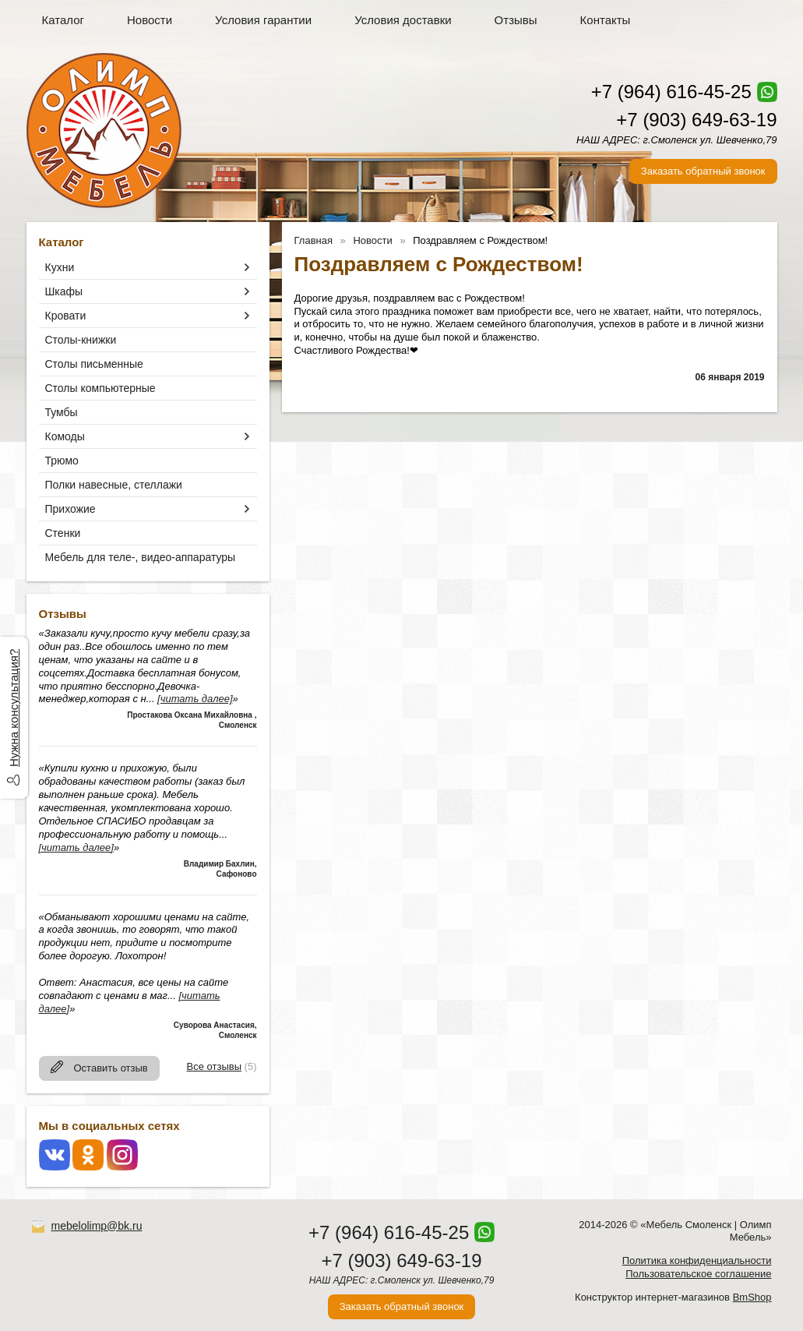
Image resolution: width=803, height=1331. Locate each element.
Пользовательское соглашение (698, 1274)
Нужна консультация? (13, 708)
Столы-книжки (81, 340)
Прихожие (70, 509)
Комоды (65, 436)
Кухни (60, 267)
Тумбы (61, 412)
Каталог (63, 19)
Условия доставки (402, 19)
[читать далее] (194, 698)
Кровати (65, 315)
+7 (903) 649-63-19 (696, 119)
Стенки (63, 533)
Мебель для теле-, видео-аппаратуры (140, 557)
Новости (149, 19)
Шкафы (64, 291)
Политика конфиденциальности (697, 1260)
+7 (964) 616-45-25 (671, 91)
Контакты (605, 19)
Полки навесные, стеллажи (113, 484)
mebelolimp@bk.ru (97, 1226)
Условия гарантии (263, 19)
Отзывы (516, 19)
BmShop (752, 1297)
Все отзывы (214, 1066)
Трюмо (62, 460)
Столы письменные (94, 364)
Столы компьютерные (100, 388)
